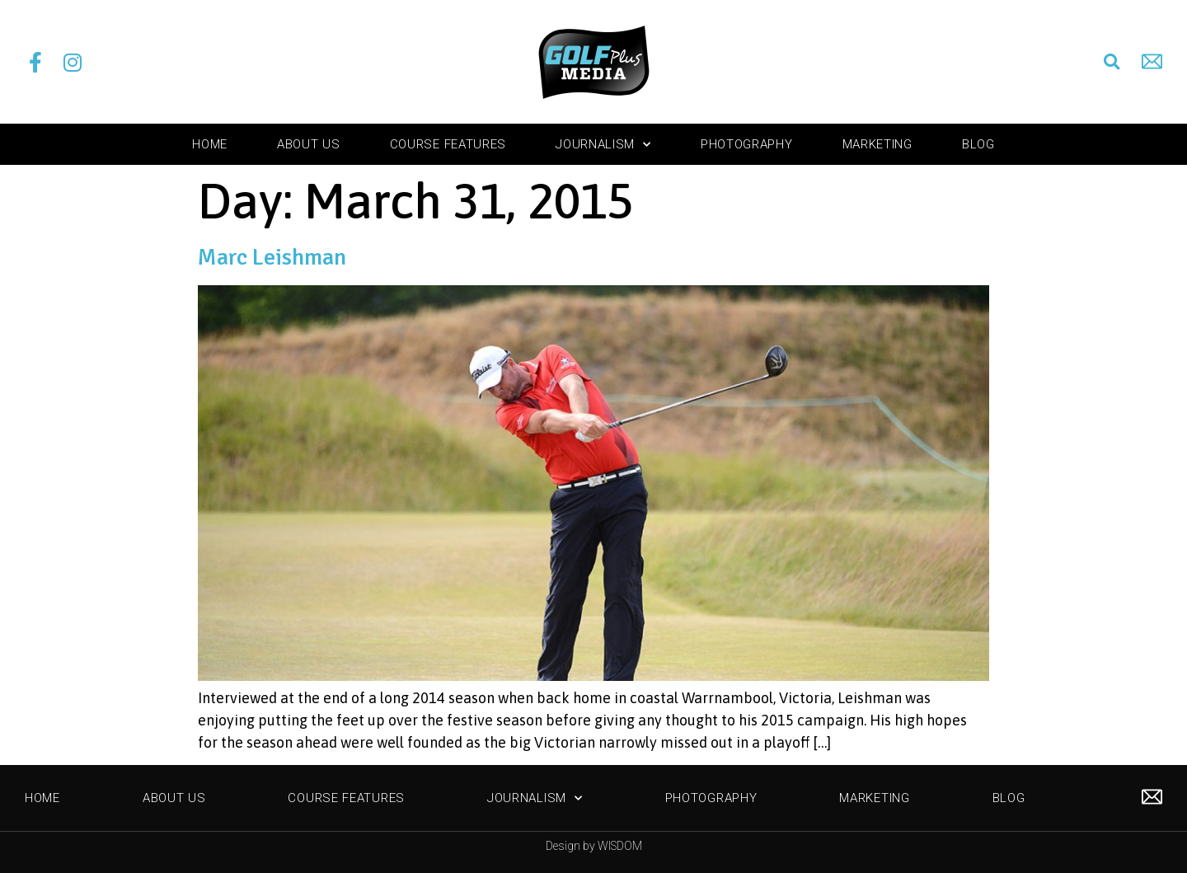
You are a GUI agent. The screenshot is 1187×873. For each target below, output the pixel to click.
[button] (1112, 61)
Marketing (877, 144)
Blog (978, 144)
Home (210, 144)
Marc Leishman (272, 257)
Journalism (603, 144)
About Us (308, 144)
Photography (747, 144)
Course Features (448, 144)
